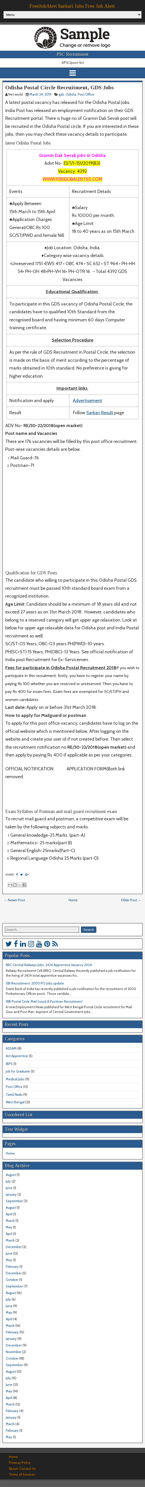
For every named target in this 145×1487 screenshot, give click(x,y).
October (12, 1280)
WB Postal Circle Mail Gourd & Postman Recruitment (44, 1001)
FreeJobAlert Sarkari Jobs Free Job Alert (72, 6)
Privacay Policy (20, 1463)
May (9, 1227)
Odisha (71, 94)
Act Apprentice (17, 1056)
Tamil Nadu (14, 1094)
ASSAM (11, 1048)
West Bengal (15, 1102)
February (12, 1267)
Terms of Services (22, 1474)
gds (61, 94)
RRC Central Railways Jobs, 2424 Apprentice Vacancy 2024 (49, 965)
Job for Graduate (18, 1071)
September (14, 1201)
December (14, 1247)
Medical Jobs (15, 1079)
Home (73, 900)
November (13, 1352)
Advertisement (87, 400)
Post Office (86, 94)
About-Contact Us (22, 1469)
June (9, 1188)
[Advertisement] (71, 520)
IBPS (9, 1064)
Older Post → (131, 900)
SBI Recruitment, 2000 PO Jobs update (35, 983)
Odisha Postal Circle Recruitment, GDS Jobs (59, 87)
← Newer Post (14, 900)
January (11, 1194)
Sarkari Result (99, 412)
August (11, 1175)
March (10, 1221)
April (9, 1214)
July (8, 1181)
